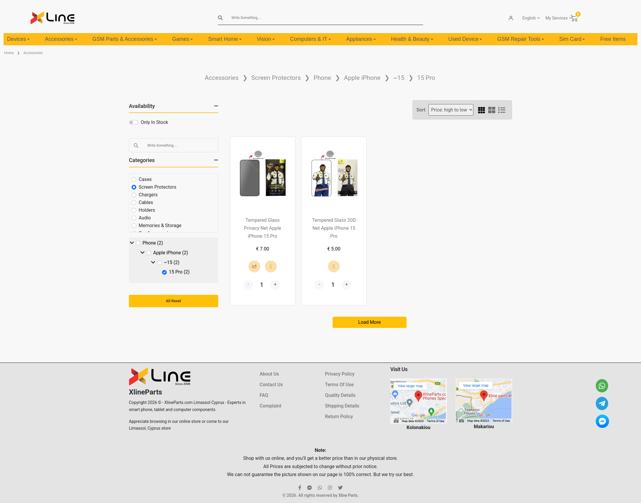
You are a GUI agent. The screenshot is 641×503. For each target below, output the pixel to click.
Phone (322, 77)
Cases (145, 179)
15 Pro (426, 77)
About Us (269, 374)
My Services (557, 18)
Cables (146, 202)
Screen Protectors (276, 77)
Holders (147, 210)
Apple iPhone (362, 77)
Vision (266, 39)
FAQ (264, 395)
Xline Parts (347, 495)
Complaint (270, 406)
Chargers (148, 195)
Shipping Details (342, 406)
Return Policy (339, 416)
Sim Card (572, 39)
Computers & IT (310, 39)
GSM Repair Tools (520, 39)
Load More (369, 322)
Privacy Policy (340, 374)
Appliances (361, 39)
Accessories (61, 39)
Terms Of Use (339, 384)
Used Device (465, 39)
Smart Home (225, 39)
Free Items (613, 39)
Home (9, 53)
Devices (18, 39)
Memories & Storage (160, 225)
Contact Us (271, 384)
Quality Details (340, 395)
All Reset (173, 301)
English (529, 18)
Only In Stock (154, 122)
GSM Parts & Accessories (124, 39)
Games (182, 39)
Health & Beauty (412, 39)
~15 (398, 77)
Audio (145, 218)
